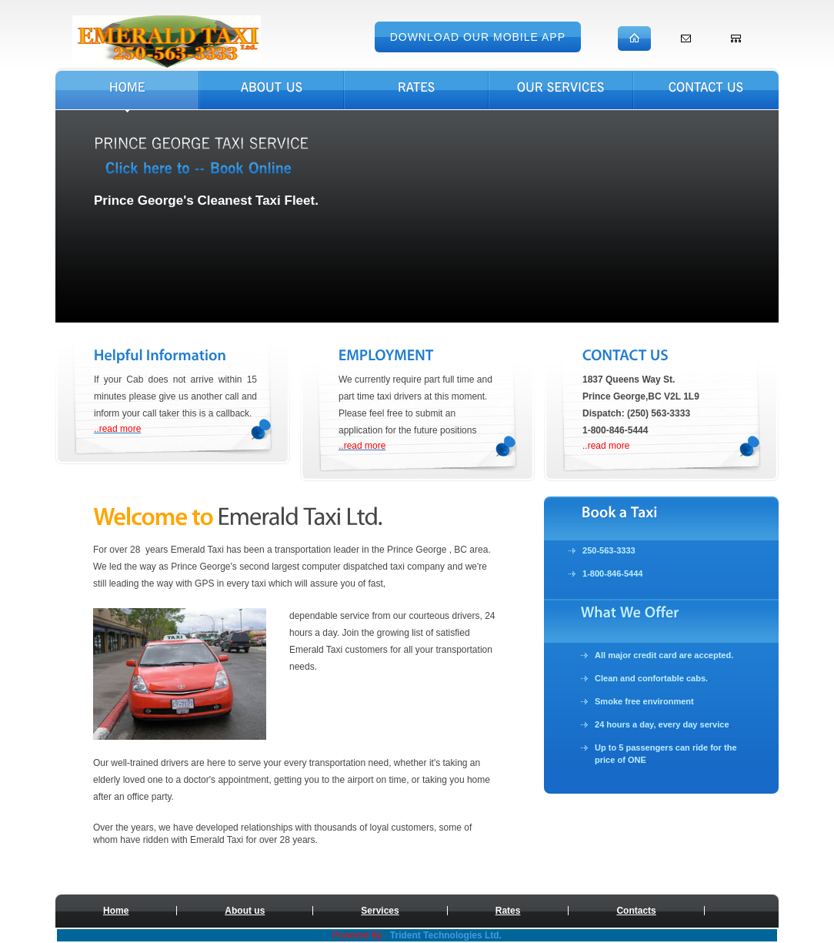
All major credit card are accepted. (664, 655)
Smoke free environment (644, 701)
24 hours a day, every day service (662, 724)
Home (115, 910)
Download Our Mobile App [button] (477, 37)
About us (245, 910)
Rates (508, 910)
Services (380, 910)
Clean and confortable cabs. (651, 678)
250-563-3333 (609, 550)
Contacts (636, 910)
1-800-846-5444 (612, 573)
